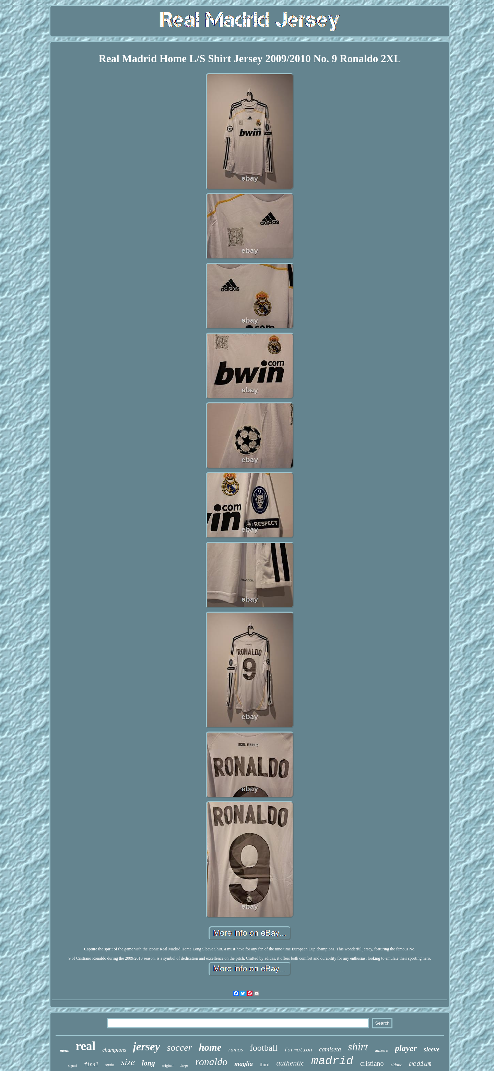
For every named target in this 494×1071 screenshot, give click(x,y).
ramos (235, 1049)
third (264, 1064)
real (86, 1046)
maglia (243, 1063)
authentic (290, 1063)
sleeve (431, 1049)
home (210, 1047)
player (406, 1048)
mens (64, 1050)
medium (420, 1064)
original (168, 1065)
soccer (179, 1047)
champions (114, 1050)
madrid (332, 1061)
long (148, 1063)
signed (72, 1066)
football (264, 1048)
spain (109, 1064)
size (128, 1062)
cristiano (372, 1063)
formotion (298, 1050)
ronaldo (211, 1061)
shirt (358, 1046)
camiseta (330, 1049)
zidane (396, 1064)
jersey (146, 1046)
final (91, 1065)
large (184, 1065)
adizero (381, 1050)
